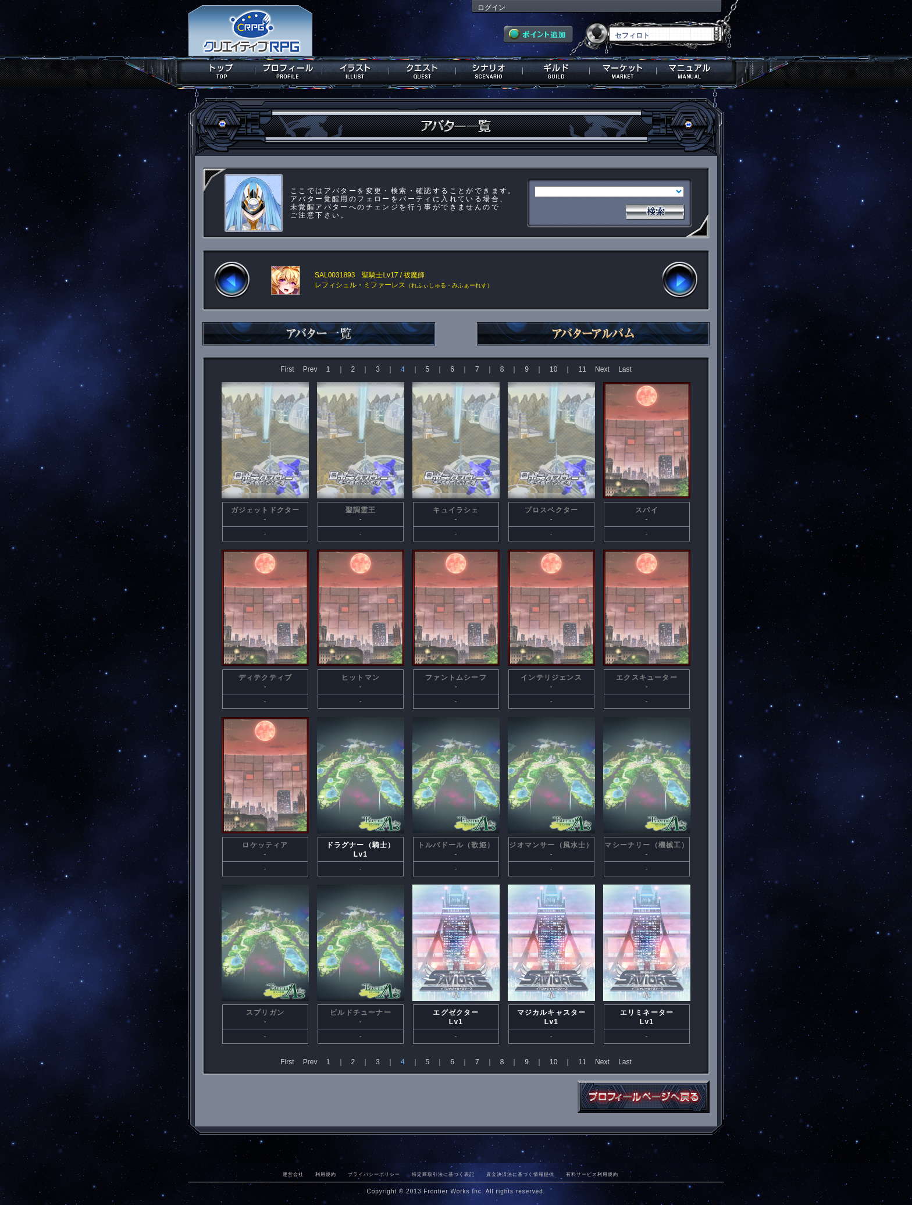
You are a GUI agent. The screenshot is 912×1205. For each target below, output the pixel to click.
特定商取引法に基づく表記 (443, 1174)
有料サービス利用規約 (592, 1174)
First (287, 369)
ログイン (491, 7)
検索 (655, 210)
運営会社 (293, 1174)
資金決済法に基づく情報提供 (520, 1174)
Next (602, 369)
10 (553, 369)
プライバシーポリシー (374, 1174)
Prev (310, 369)
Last (625, 369)
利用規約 (325, 1174)
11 (582, 369)
